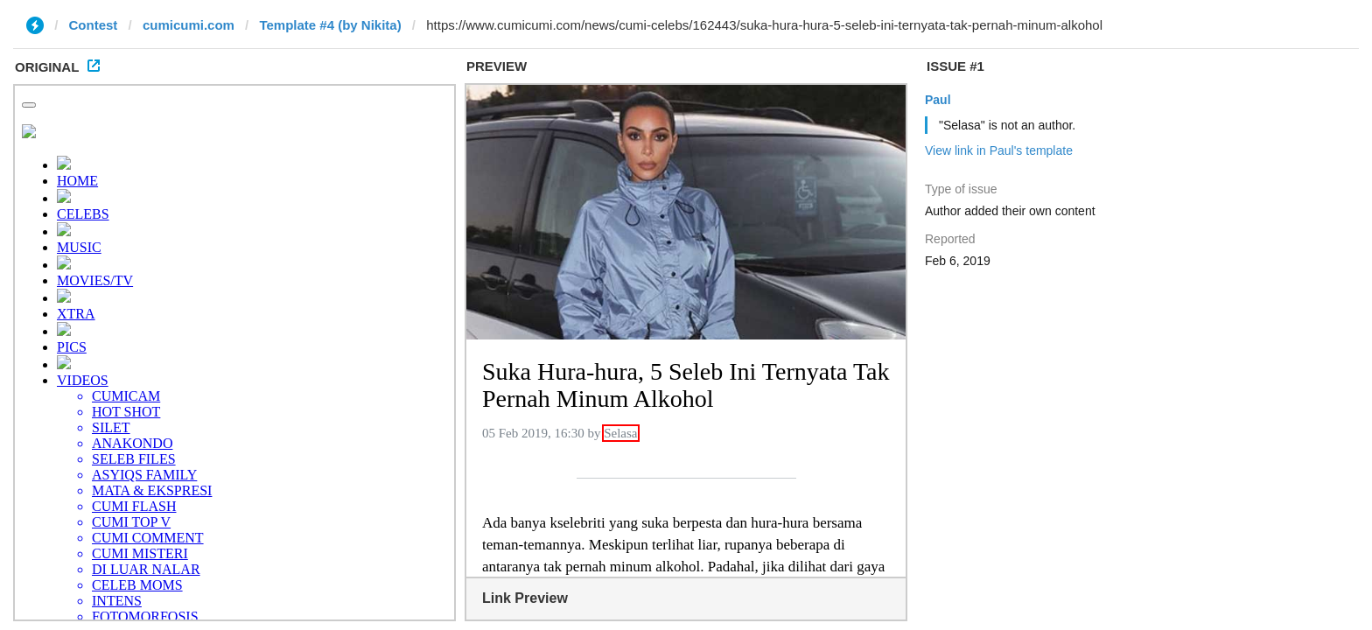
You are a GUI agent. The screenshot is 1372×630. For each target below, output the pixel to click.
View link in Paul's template (999, 151)
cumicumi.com (188, 25)
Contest (93, 25)
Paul (938, 100)
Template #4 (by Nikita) (330, 25)
